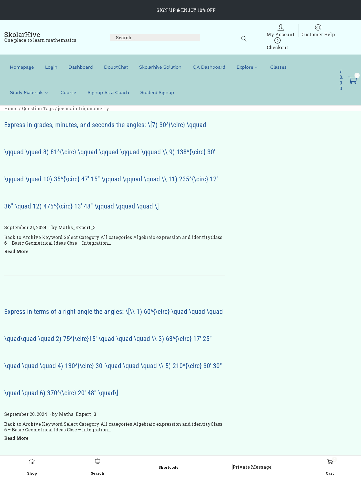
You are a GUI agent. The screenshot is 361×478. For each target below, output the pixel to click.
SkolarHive (22, 34)
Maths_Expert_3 (77, 227)
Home (10, 108)
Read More (16, 251)
